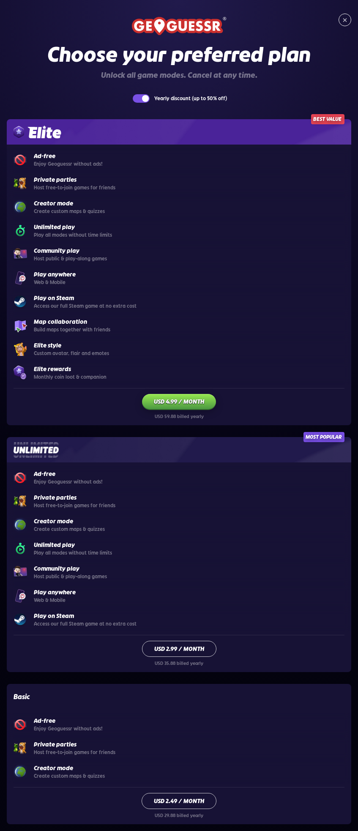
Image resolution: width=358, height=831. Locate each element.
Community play (56, 568)
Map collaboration (60, 321)
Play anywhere (55, 592)
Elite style (47, 345)
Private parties (55, 744)
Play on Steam (54, 615)
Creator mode (53, 768)
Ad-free (44, 720)
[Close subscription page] (345, 20)
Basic (22, 696)
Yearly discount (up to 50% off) (190, 98)
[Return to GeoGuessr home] (179, 26)
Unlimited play (54, 544)
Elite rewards (52, 369)
